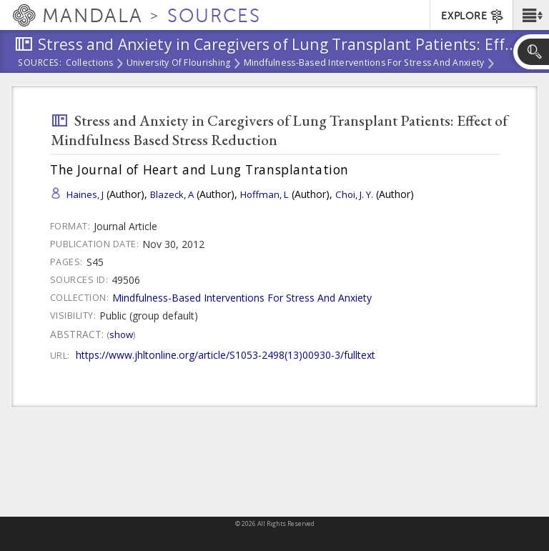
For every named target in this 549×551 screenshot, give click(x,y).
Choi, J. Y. (354, 194)
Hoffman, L (264, 194)
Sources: (40, 64)
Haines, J (85, 194)
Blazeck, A (172, 194)
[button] (531, 15)
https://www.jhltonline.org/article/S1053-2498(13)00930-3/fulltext (225, 355)
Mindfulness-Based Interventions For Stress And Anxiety (364, 64)
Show (121, 334)
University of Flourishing (179, 64)
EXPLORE (473, 16)
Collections (90, 64)
